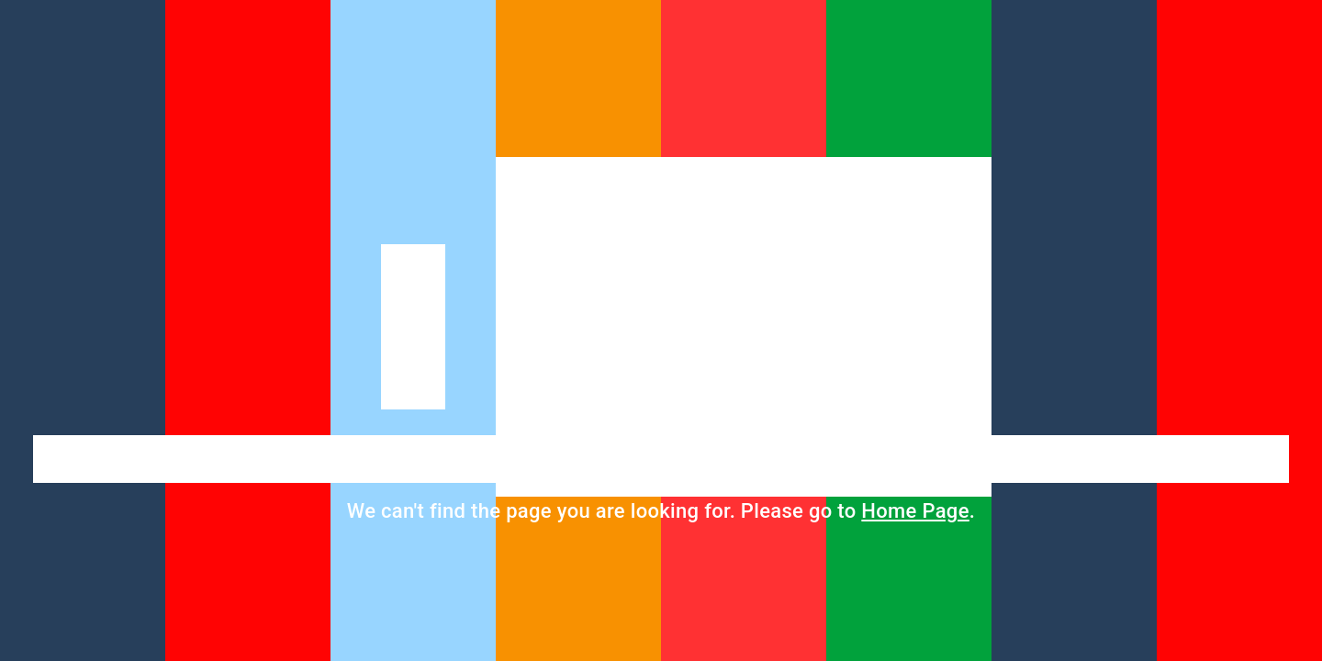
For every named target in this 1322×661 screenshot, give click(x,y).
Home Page (915, 510)
